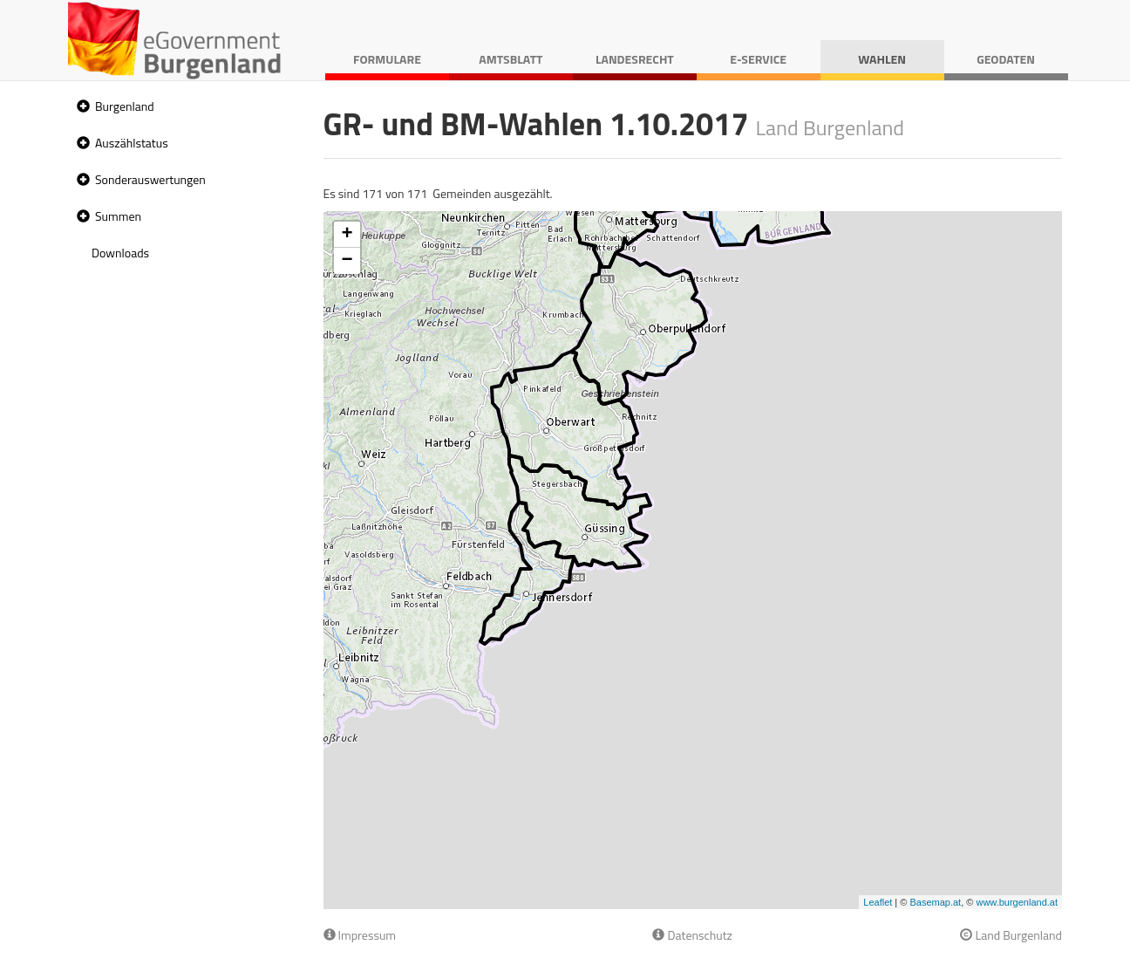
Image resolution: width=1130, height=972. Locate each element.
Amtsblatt (510, 59)
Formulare (387, 59)
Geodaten (1006, 59)
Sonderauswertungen (150, 179)
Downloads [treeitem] (120, 252)
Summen (118, 216)
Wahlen (882, 59)
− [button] (346, 261)
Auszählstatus (131, 142)
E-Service (758, 59)
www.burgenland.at (1017, 902)
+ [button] (346, 235)
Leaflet (877, 902)
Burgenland (124, 106)
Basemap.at (935, 902)
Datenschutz (692, 935)
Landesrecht (635, 59)
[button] (81, 107)
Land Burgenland (1011, 935)
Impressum (360, 935)
